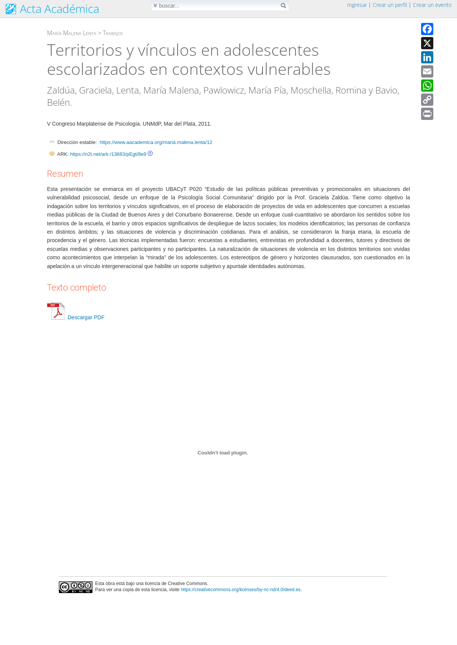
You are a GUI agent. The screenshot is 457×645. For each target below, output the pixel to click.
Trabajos (113, 33)
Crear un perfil (390, 4)
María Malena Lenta (71, 33)
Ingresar (357, 4)
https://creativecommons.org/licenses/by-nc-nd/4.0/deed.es (241, 589)
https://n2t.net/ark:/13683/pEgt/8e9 (108, 154)
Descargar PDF (75, 317)
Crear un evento (432, 4)
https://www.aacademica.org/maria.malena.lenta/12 (156, 142)
